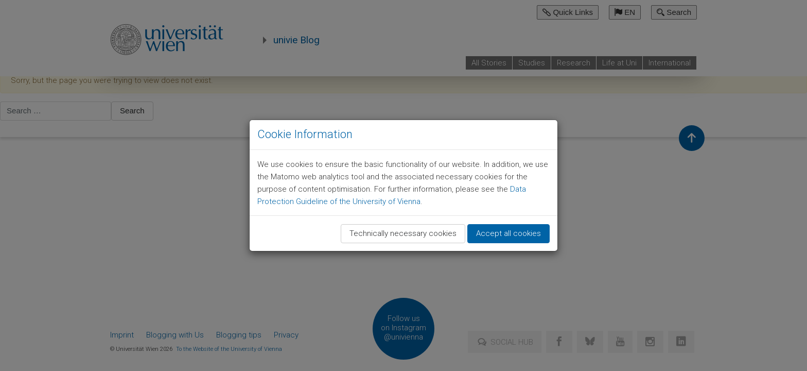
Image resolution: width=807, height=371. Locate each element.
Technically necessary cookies (403, 233)
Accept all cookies (508, 233)
